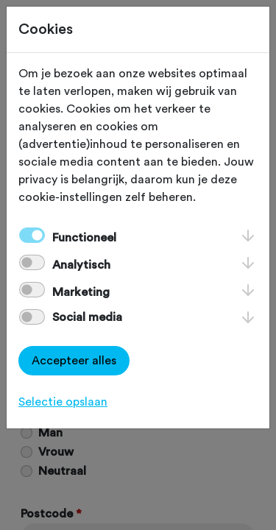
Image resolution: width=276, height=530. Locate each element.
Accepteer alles (74, 361)
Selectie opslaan (62, 402)
